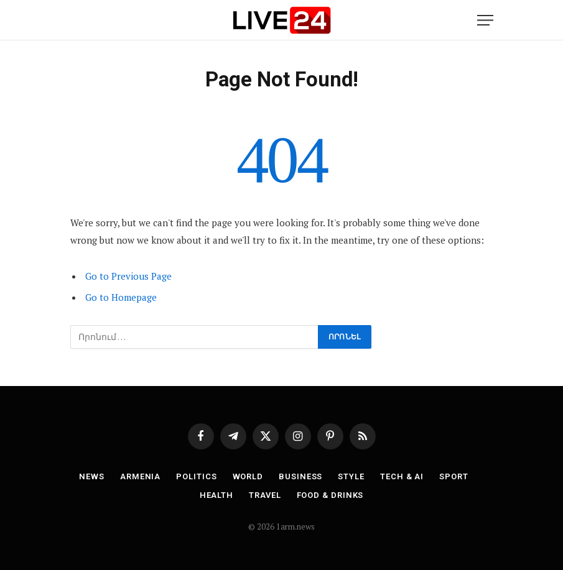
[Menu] (485, 20)
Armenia (140, 476)
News (92, 476)
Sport (453, 476)
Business (300, 476)
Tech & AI (402, 476)
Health (216, 495)
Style (351, 476)
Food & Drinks (330, 495)
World (248, 476)
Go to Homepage (121, 297)
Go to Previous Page (128, 276)
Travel (265, 495)
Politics (196, 476)
